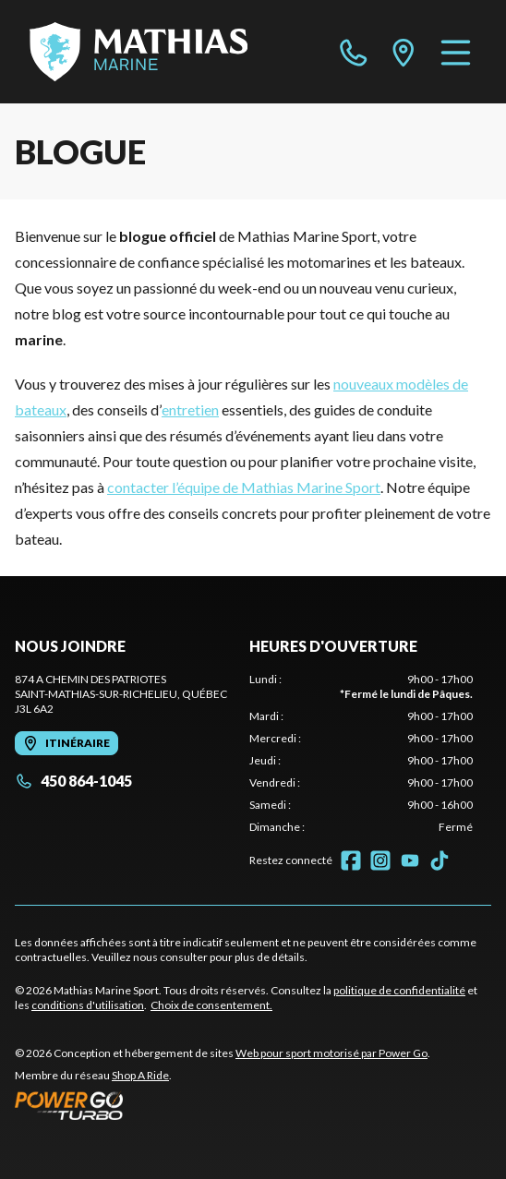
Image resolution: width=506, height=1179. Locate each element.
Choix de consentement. (211, 1005)
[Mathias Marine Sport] (138, 51)
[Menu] (455, 51)
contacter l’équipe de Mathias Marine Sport (243, 487)
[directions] (403, 51)
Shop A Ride (140, 1075)
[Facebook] (351, 860)
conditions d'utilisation (87, 1005)
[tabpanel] (361, 753)
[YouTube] (410, 860)
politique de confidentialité (399, 990)
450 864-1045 (73, 780)
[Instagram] (380, 860)
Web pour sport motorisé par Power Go (331, 1053)
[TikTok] (439, 860)
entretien (190, 409)
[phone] (353, 51)
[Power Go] (222, 1105)
